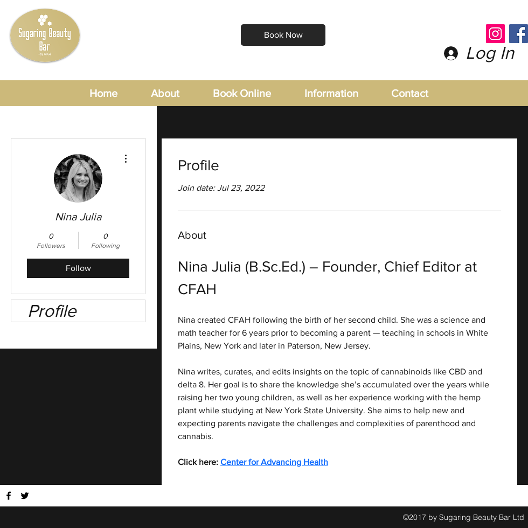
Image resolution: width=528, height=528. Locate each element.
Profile (52, 310)
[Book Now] (283, 35)
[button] (342, 93)
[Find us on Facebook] (8, 495)
